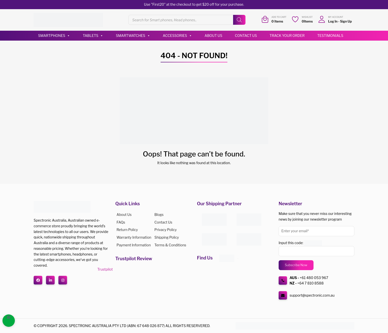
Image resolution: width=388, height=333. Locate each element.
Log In (333, 21)
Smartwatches (133, 36)
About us (124, 214)
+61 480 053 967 (314, 278)
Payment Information (134, 245)
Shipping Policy (166, 237)
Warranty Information (134, 237)
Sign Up (346, 21)
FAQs (121, 222)
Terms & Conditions (170, 245)
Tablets (93, 36)
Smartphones (54, 36)
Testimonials (330, 35)
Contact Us (246, 35)
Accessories (177, 36)
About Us (213, 35)
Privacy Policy (165, 230)
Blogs (159, 214)
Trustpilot (105, 269)
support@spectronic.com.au (312, 295)
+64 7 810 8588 (310, 283)
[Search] (239, 20)
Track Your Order (287, 35)
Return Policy (127, 230)
